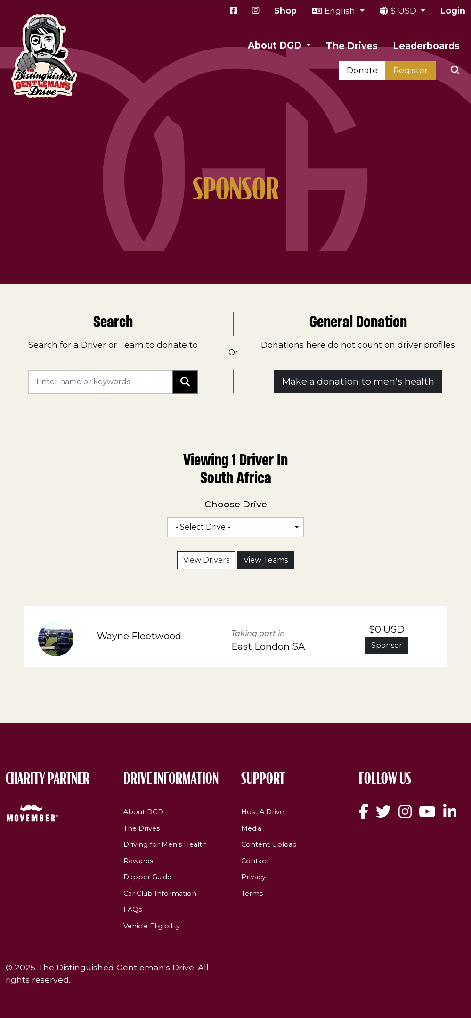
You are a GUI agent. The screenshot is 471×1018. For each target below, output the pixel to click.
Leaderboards (426, 45)
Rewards (138, 861)
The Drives (352, 45)
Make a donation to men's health (358, 381)
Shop (285, 11)
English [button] (341, 11)
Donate (362, 70)
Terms (252, 893)
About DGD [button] (276, 45)
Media (251, 828)
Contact (254, 861)
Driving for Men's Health (165, 844)
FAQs (132, 909)
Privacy (253, 877)
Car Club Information (159, 893)
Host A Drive (262, 812)
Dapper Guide (147, 877)
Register (410, 70)
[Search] (100, 382)
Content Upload (269, 844)
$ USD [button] (404, 11)
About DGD (143, 812)
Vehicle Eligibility (151, 926)
